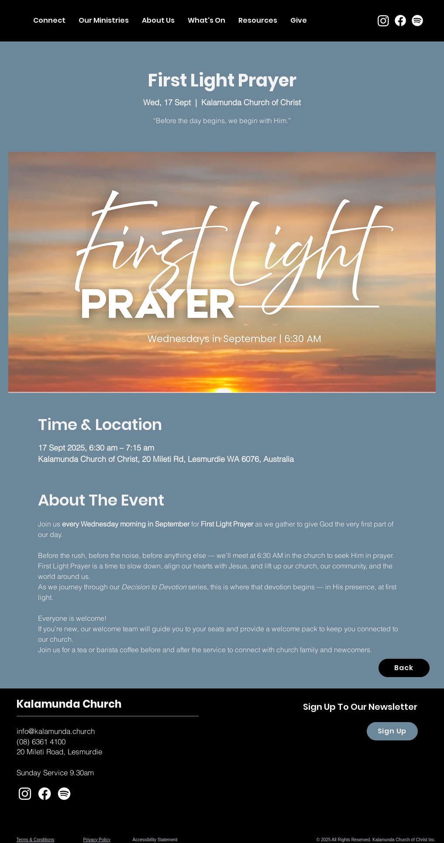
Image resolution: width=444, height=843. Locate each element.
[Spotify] (417, 20)
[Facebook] (400, 20)
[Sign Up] (392, 731)
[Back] (404, 668)
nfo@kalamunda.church (56, 731)
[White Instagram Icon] (25, 793)
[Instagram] (383, 20)
